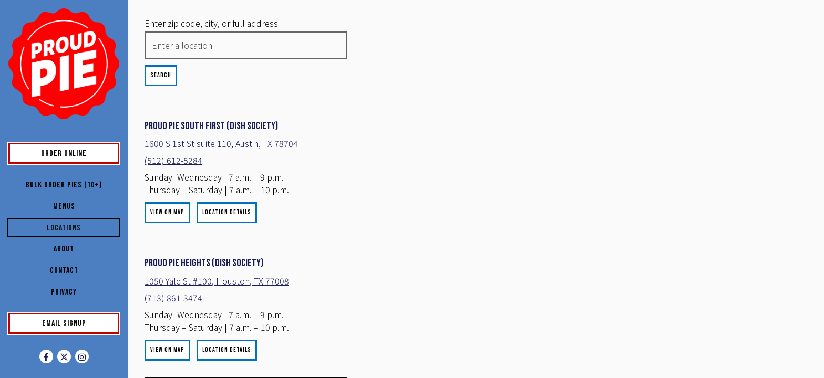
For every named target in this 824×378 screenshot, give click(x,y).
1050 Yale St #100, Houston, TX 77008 (217, 293)
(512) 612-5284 (173, 172)
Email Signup (64, 324)
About (64, 249)
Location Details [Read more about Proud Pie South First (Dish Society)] (226, 225)
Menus (64, 207)
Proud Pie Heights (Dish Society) (204, 275)
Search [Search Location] (160, 75)
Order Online (80, 153)
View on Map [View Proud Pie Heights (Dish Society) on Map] (167, 362)
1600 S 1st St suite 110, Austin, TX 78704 (208, 149)
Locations (64, 228)
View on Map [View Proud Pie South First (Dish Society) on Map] (167, 225)
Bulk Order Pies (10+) (64, 185)
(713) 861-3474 (173, 310)
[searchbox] (220, 45)
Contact (64, 271)
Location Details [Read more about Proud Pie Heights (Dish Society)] (226, 362)
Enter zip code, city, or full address (211, 23)
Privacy (64, 292)
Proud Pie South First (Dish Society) (211, 126)
